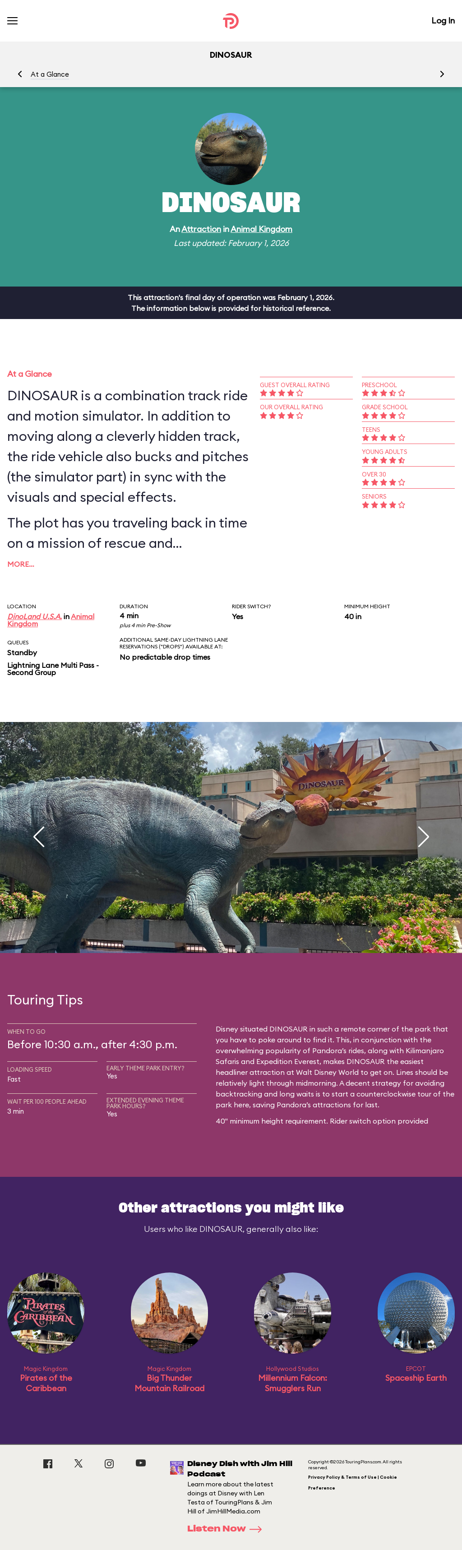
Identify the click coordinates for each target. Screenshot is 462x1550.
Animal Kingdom (261, 229)
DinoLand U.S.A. (34, 616)
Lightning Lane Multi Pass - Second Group (53, 669)
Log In (443, 20)
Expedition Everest (287, 1061)
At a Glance (50, 74)
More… (20, 564)
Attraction (201, 229)
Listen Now (227, 1529)
